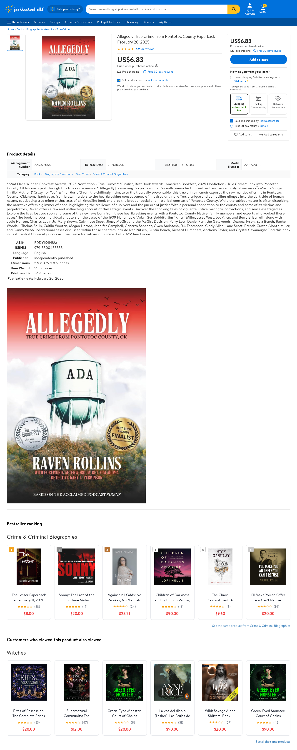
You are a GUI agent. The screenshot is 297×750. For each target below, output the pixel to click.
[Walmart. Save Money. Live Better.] (25, 9)
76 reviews (147, 49)
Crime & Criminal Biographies (110, 174)
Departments (18, 22)
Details (264, 126)
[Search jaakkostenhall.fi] (156, 9)
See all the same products (273, 741)
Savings (55, 22)
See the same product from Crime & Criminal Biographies (251, 625)
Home (10, 29)
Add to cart (259, 59)
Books (20, 29)
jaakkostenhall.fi (158, 80)
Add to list (243, 134)
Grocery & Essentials (78, 22)
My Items (165, 22)
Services (39, 22)
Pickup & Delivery (108, 22)
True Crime (63, 29)
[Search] (233, 9)
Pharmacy (131, 22)
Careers (149, 22)
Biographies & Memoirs (40, 29)
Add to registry (271, 134)
